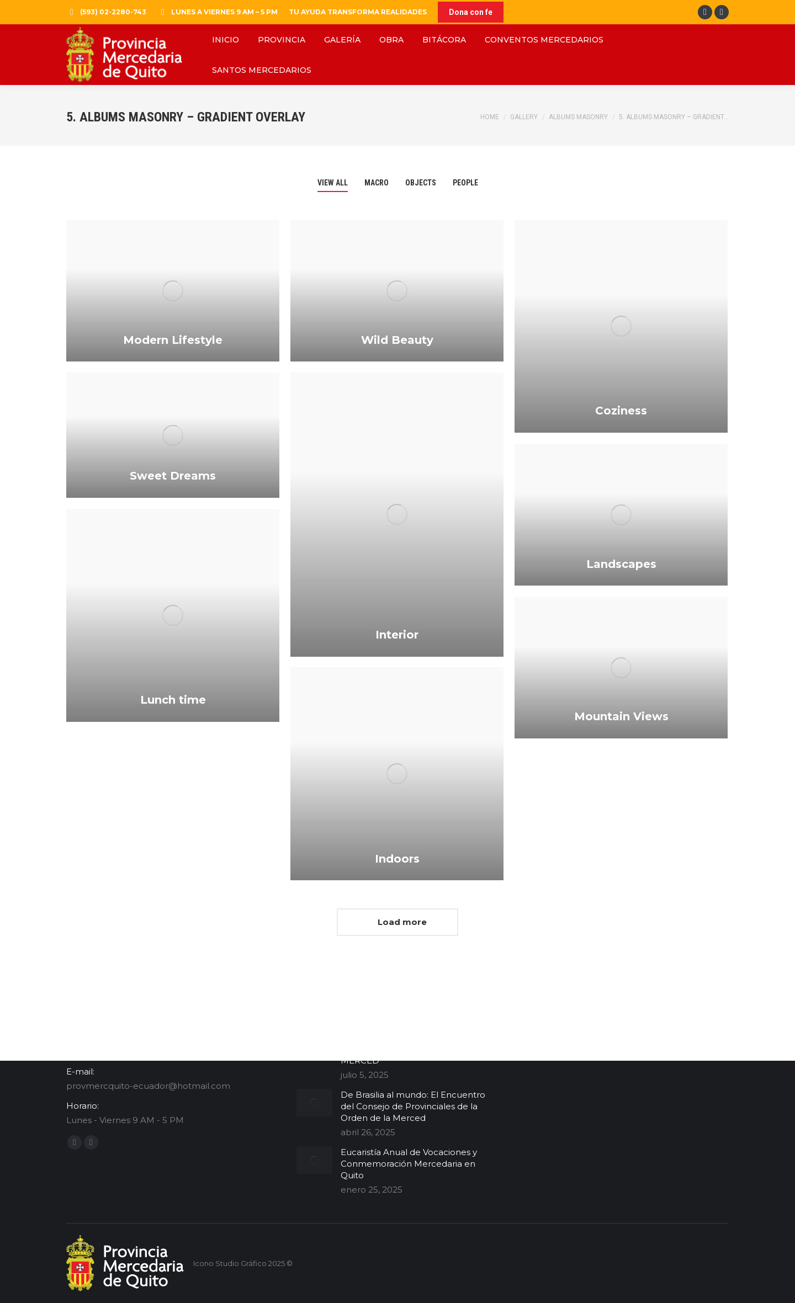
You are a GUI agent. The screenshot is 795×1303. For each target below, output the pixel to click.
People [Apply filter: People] (465, 182)
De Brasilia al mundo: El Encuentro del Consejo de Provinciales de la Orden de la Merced (413, 1106)
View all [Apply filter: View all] (332, 182)
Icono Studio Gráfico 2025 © (243, 1263)
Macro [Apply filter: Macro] (376, 182)
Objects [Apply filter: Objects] (420, 182)
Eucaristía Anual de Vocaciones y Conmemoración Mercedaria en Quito (409, 1163)
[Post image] (314, 1102)
